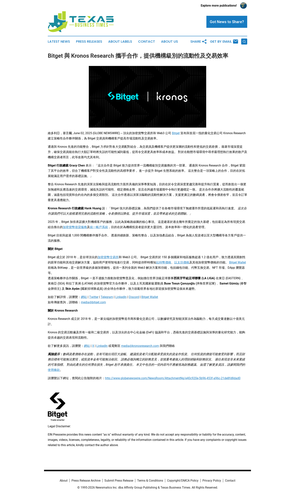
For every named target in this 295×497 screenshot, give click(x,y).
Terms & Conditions (150, 480)
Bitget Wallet (237, 262)
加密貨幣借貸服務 (75, 227)
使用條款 (54, 370)
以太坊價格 (181, 262)
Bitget (176, 133)
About (64, 480)
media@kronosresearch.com (140, 346)
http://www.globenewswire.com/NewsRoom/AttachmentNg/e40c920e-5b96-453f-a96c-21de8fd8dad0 (172, 378)
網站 (84, 297)
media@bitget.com (93, 302)
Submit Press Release (118, 480)
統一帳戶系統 (99, 227)
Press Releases (89, 41)
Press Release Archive (85, 480)
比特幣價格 (163, 262)
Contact (146, 41)
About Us (169, 41)
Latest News (59, 41)
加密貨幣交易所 (108, 257)
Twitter (93, 297)
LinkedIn (121, 297)
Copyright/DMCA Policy (182, 480)
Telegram (107, 297)
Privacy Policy (211, 480)
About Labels (120, 41)
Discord (134, 297)
